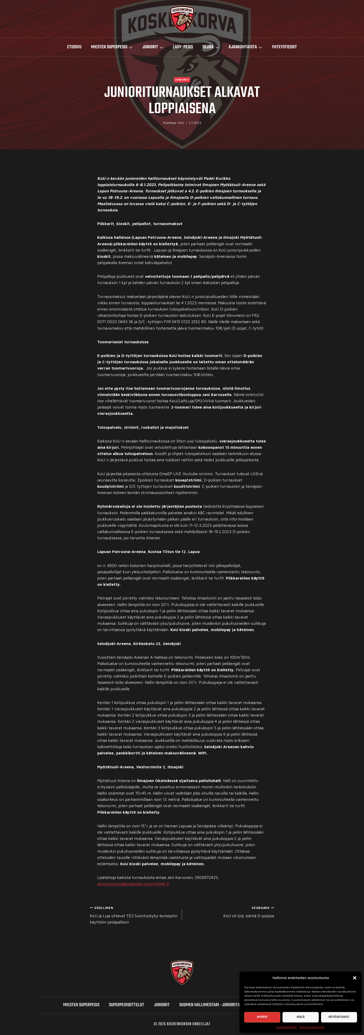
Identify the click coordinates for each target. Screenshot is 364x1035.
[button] (354, 978)
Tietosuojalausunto (312, 1027)
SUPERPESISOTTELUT (126, 1005)
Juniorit (182, 79)
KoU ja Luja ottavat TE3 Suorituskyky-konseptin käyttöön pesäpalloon (134, 914)
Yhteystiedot (284, 47)
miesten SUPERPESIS (81, 1005)
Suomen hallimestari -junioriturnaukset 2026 (223, 1005)
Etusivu (74, 47)
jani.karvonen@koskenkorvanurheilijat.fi (133, 883)
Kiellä (301, 1017)
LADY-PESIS (183, 47)
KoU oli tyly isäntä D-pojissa (230, 911)
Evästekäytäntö (287, 1027)
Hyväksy (262, 1017)
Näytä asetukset (338, 1017)
